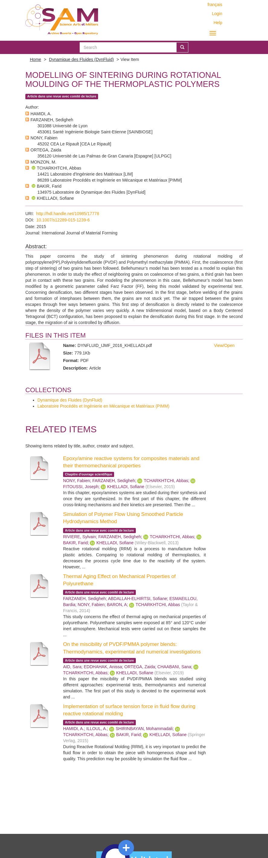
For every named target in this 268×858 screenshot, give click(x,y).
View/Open (224, 345)
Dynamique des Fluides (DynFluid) (81, 59)
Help (218, 22)
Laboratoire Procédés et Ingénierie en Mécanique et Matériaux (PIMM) (103, 406)
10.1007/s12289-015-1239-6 (63, 220)
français (214, 4)
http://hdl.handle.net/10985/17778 (67, 213)
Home (35, 59)
